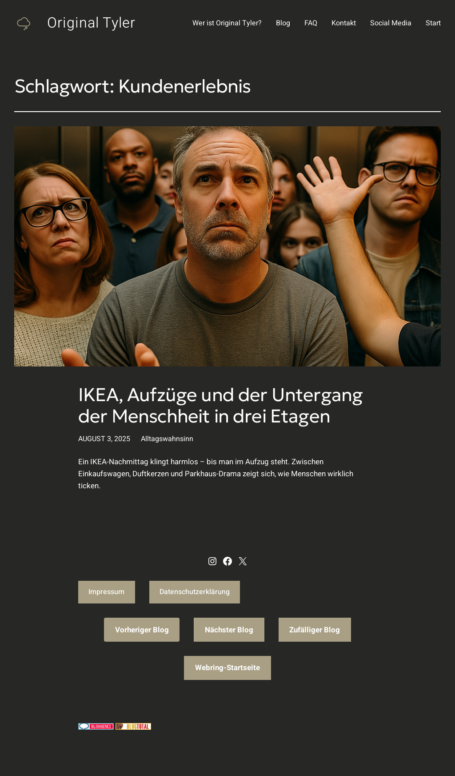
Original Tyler (91, 23)
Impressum (106, 592)
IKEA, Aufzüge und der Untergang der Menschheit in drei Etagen (220, 405)
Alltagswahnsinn (167, 439)
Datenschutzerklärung (195, 592)
